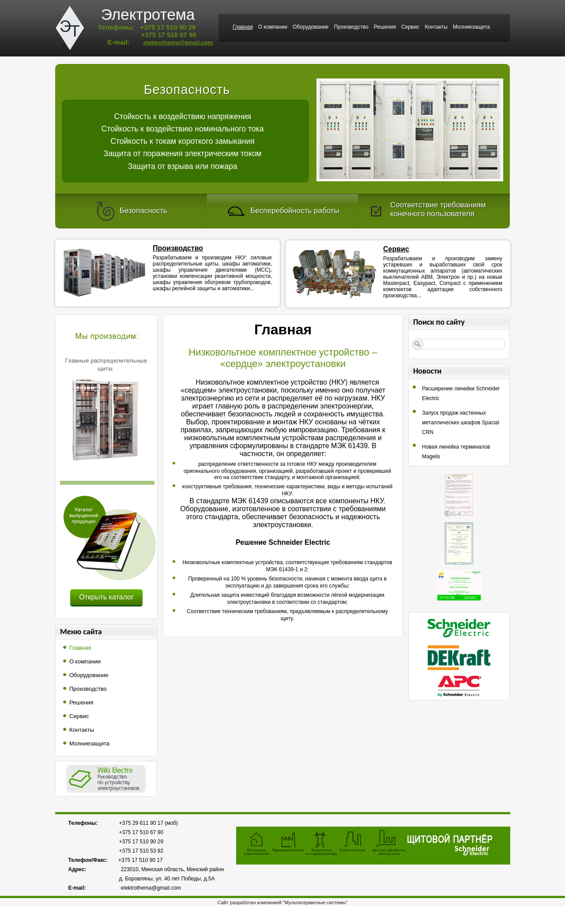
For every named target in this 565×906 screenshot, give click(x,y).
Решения (385, 27)
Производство (351, 27)
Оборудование (311, 27)
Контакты (436, 27)
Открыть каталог (106, 597)
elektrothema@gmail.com (178, 42)
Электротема (148, 14)
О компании (272, 27)
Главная (243, 27)
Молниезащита (471, 27)
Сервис (410, 27)
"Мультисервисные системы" (315, 902)
